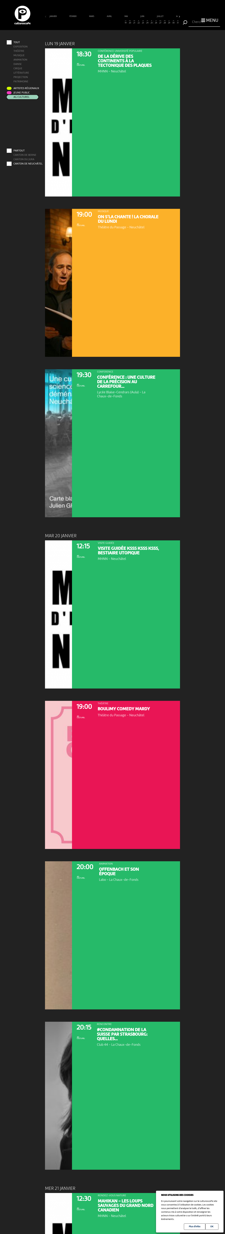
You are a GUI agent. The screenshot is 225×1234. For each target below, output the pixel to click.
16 (112, 22)
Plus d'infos (194, 1226)
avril (109, 16)
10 (86, 22)
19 (126, 22)
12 (95, 22)
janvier (53, 16)
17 (117, 22)
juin (142, 16)
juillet (160, 16)
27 (160, 22)
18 (121, 22)
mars (92, 16)
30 (173, 22)
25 (152, 22)
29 (169, 22)
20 (130, 22)
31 (178, 22)
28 (165, 22)
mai (126, 16)
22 (139, 22)
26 (156, 22)
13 (99, 22)
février (73, 16)
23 (143, 22)
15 (108, 22)
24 (147, 22)
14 (104, 22)
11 (91, 22)
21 (134, 22)
